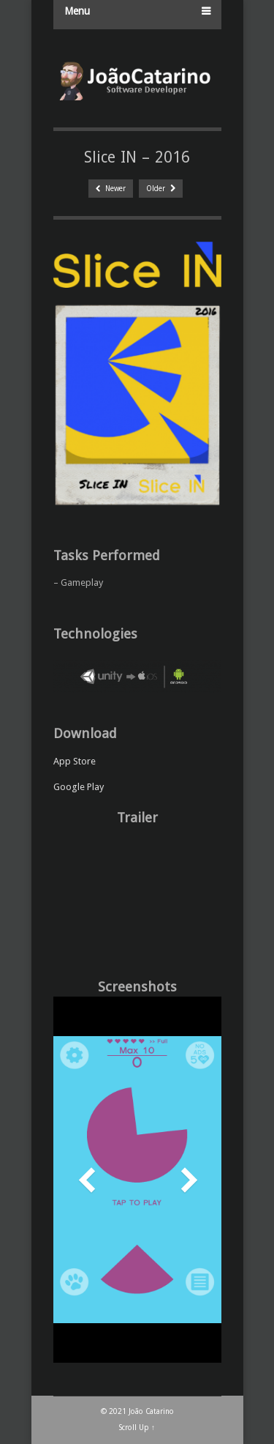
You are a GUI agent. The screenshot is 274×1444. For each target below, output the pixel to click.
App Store (74, 761)
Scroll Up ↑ (137, 1427)
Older (160, 189)
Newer (111, 189)
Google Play (78, 786)
